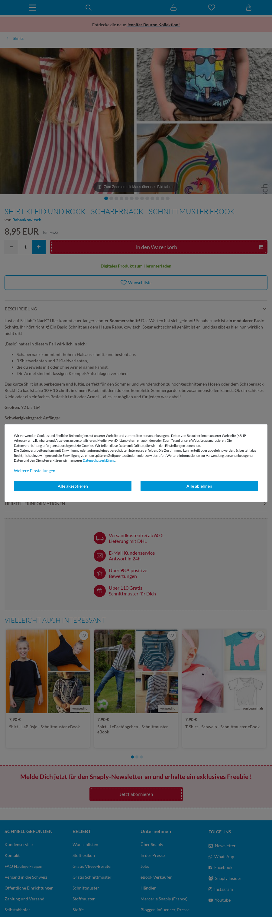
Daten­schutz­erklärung (99, 460)
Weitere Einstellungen (34, 470)
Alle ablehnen (199, 485)
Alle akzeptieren (73, 485)
